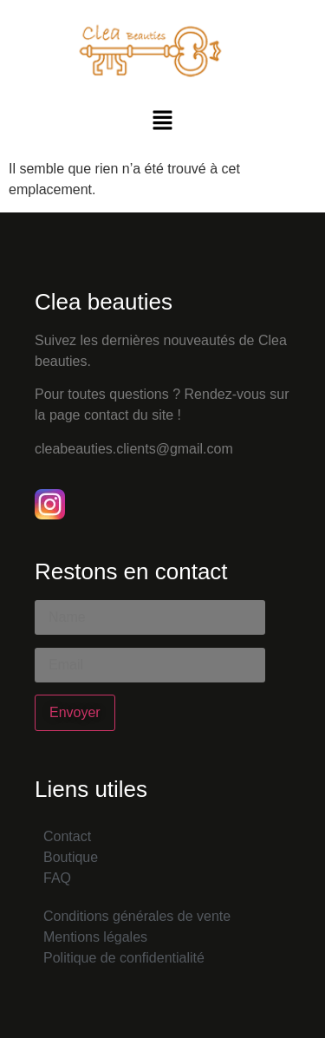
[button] (162, 121)
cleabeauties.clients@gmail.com (134, 448)
